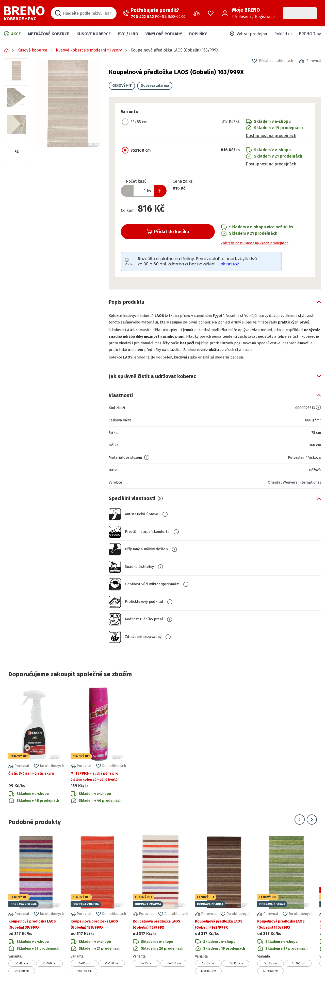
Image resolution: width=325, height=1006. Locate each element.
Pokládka (283, 33)
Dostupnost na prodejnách (271, 135)
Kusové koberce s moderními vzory (89, 50)
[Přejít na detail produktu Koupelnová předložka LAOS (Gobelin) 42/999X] (160, 918)
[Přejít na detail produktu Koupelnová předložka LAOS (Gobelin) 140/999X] (285, 918)
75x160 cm (49, 976)
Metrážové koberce (48, 33)
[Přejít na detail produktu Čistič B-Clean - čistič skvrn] (36, 758)
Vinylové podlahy (163, 33)
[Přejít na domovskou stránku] (24, 13)
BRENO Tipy (310, 33)
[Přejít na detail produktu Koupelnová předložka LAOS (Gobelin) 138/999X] (98, 918)
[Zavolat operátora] (154, 13)
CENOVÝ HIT (122, 85)
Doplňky (198, 33)
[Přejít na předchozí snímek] (300, 833)
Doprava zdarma (155, 85)
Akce (12, 33)
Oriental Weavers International (292, 495)
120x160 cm (21, 984)
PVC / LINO (128, 33)
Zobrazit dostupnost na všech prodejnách (254, 243)
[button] (69, 103)
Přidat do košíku (168, 231)
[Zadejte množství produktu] (144, 191)
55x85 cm (21, 976)
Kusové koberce (93, 33)
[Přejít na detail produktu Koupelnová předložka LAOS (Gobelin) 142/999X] (223, 918)
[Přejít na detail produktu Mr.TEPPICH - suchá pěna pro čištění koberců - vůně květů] (98, 758)
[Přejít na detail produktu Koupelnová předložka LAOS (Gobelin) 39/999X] (36, 918)
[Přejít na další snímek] (312, 833)
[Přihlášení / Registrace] (248, 13)
